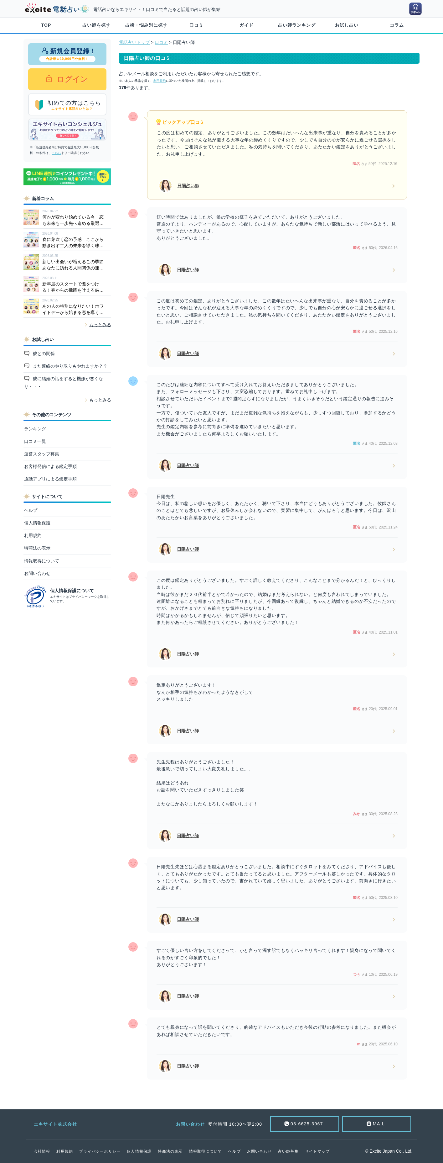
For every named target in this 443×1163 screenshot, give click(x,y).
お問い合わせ (37, 573)
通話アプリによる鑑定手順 (50, 478)
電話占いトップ (134, 42)
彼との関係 (43, 353)
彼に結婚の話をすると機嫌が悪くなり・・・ (63, 382)
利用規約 (33, 535)
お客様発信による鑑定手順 (50, 466)
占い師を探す (96, 25)
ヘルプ (30, 510)
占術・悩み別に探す (146, 25)
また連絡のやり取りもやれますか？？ (69, 366)
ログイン (71, 79)
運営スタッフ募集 (41, 453)
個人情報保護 (37, 522)
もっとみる (100, 324)
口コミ (196, 25)
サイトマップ (317, 1151)
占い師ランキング (297, 25)
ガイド (247, 25)
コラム (397, 25)
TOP (46, 25)
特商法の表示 (37, 547)
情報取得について (41, 560)
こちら (56, 153)
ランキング (35, 428)
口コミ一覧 (35, 441)
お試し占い (346, 25)
